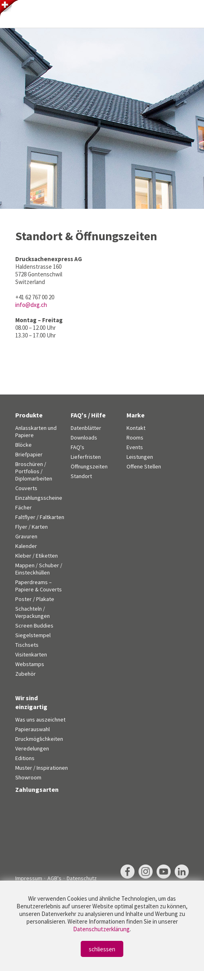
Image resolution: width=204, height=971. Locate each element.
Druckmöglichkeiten (39, 738)
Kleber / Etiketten (36, 555)
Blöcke (23, 444)
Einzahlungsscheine (38, 497)
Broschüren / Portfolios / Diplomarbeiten (33, 471)
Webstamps (29, 664)
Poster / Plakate (34, 599)
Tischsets (27, 644)
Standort (81, 476)
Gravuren (26, 536)
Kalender (26, 546)
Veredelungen (32, 748)
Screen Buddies (34, 625)
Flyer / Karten (31, 526)
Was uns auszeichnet (40, 719)
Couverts (26, 488)
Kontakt (135, 427)
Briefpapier (29, 454)
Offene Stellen (143, 466)
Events (134, 447)
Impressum (28, 878)
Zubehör (25, 673)
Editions (25, 758)
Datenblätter (86, 427)
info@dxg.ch (31, 305)
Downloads (84, 437)
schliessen (102, 949)
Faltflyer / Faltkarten (39, 517)
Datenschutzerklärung (101, 929)
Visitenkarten (31, 654)
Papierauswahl (32, 729)
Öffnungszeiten (89, 466)
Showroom (28, 777)
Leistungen (139, 456)
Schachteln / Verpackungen (32, 612)
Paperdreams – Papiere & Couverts (38, 586)
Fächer (23, 507)
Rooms (134, 437)
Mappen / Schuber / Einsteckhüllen (38, 569)
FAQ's (77, 447)
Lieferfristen (86, 456)
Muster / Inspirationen (41, 767)
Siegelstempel (33, 635)
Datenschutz (82, 878)
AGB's (54, 878)
